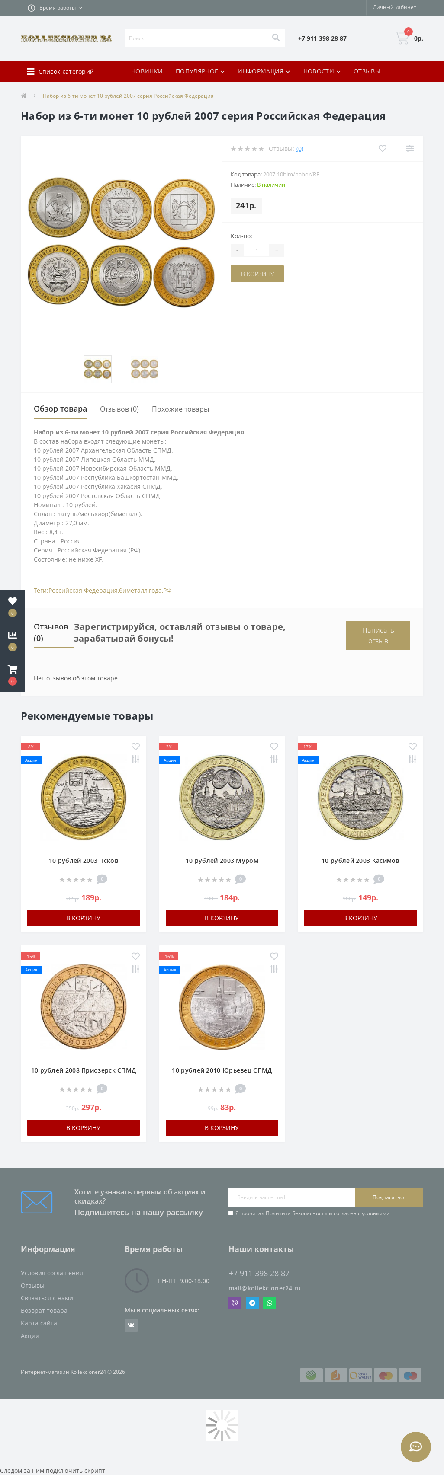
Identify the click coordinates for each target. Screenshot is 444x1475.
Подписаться (389, 1197)
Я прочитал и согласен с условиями (312, 1213)
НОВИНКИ (147, 71)
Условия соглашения (52, 1273)
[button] (55, 8)
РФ (167, 590)
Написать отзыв (378, 635)
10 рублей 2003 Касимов (360, 860)
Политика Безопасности (297, 1213)
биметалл (133, 590)
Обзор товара (60, 408)
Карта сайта (39, 1323)
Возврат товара (44, 1310)
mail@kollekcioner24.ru (264, 1288)
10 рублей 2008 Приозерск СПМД (83, 1070)
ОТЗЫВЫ (367, 71)
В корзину (257, 274)
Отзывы (33, 1285)
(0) (299, 148)
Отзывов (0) (119, 409)
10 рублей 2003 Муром (222, 860)
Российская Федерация (83, 590)
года (155, 590)
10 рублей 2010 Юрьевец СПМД (222, 1070)
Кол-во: (241, 236)
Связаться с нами (47, 1298)
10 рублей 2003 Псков (83, 860)
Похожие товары (180, 409)
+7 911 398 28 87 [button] (259, 1273)
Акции (30, 1335)
